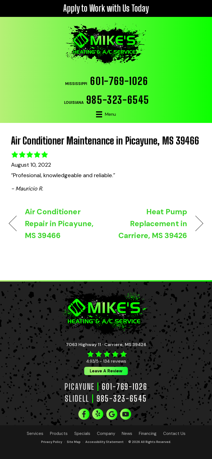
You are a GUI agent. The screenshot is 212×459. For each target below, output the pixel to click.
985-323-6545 (117, 100)
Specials (82, 434)
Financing (148, 434)
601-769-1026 (119, 81)
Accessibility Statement (104, 442)
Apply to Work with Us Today (106, 8)
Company (106, 434)
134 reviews (114, 361)
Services (35, 434)
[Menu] (106, 114)
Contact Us (174, 434)
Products (59, 434)
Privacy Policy (51, 442)
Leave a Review (106, 371)
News (127, 434)
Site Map (74, 442)
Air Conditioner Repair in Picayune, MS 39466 (59, 223)
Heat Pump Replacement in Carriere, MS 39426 (149, 223)
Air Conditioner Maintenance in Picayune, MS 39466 (105, 141)
